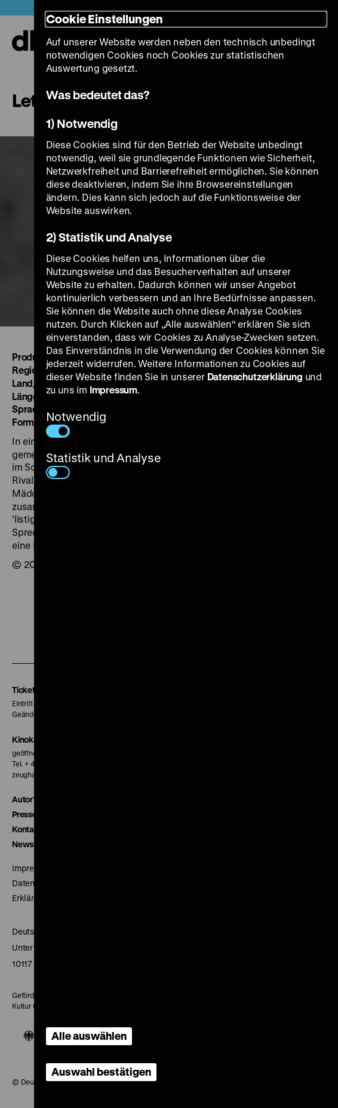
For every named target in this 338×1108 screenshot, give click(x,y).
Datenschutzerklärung (255, 376)
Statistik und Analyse (103, 464)
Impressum (113, 389)
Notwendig (76, 423)
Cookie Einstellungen (104, 19)
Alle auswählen (89, 1036)
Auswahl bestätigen (101, 1072)
